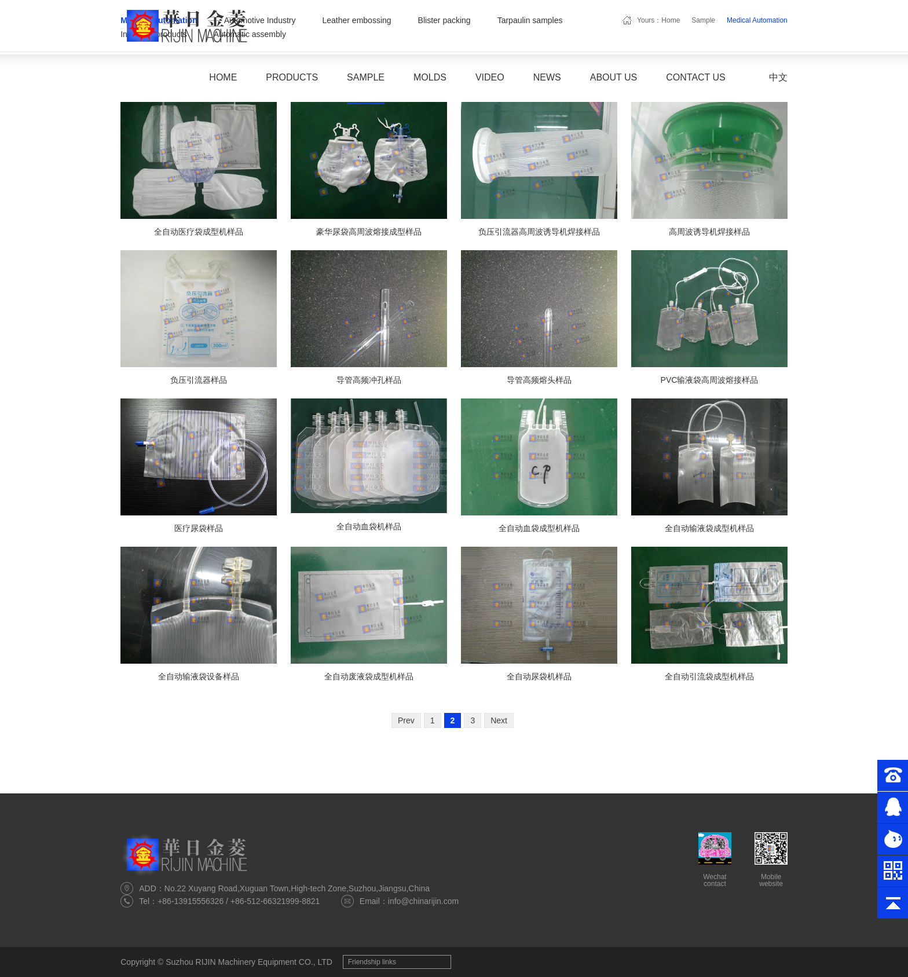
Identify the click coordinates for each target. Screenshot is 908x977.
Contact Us (696, 77)
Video (489, 77)
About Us (614, 77)
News (547, 77)
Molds (429, 77)
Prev (406, 720)
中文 (778, 77)
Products (292, 77)
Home (223, 77)
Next (498, 720)
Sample (366, 77)
